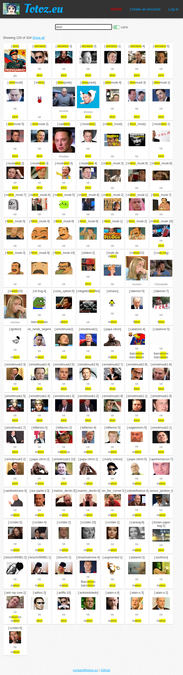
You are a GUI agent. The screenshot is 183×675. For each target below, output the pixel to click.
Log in (173, 9)
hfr (39, 68)
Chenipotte (161, 284)
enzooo (63, 110)
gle (15, 75)
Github (105, 670)
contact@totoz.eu (85, 670)
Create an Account (145, 9)
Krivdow (64, 156)
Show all (39, 38)
